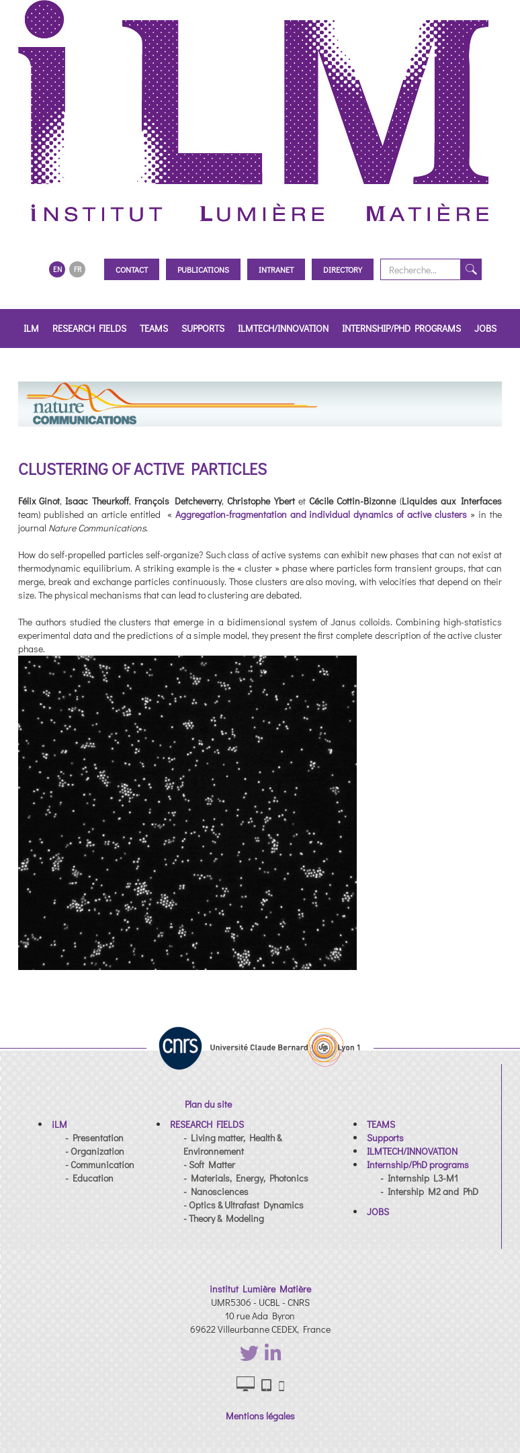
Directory (342, 269)
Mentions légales (260, 1415)
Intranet (276, 269)
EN (57, 269)
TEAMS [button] (154, 328)
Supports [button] (202, 328)
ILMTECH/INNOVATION (283, 328)
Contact (132, 269)
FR (77, 269)
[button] (59, 1124)
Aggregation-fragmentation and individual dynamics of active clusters (323, 514)
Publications (203, 269)
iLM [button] (31, 328)
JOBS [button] (485, 328)
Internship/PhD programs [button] (401, 328)
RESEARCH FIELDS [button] (89, 328)
